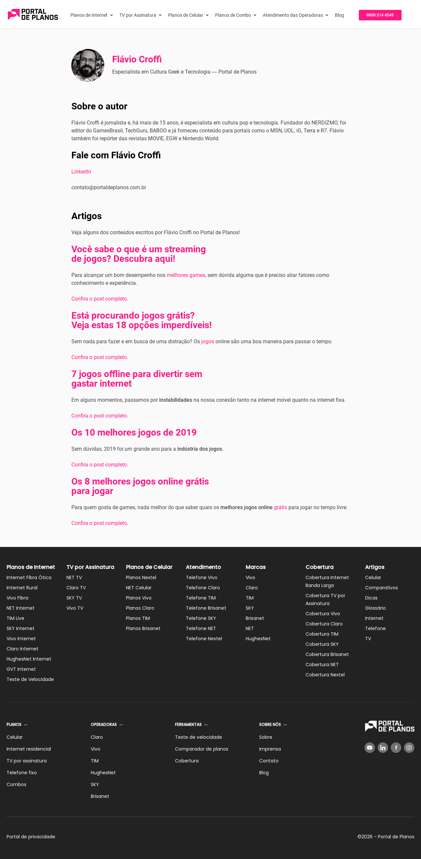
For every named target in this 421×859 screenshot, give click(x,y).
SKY (250, 608)
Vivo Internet (21, 638)
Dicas (371, 598)
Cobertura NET (322, 664)
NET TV (74, 577)
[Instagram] (409, 747)
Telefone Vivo (201, 577)
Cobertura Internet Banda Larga (327, 581)
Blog (339, 15)
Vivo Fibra (17, 598)
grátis (280, 507)
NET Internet (21, 608)
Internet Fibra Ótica (29, 577)
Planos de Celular (185, 15)
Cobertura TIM (322, 634)
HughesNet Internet (29, 659)
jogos (207, 341)
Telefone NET (201, 628)
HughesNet (258, 638)
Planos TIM (138, 618)
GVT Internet (21, 669)
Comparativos (381, 587)
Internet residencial (29, 749)
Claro (252, 587)
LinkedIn (81, 172)
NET (250, 628)
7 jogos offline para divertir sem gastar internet (136, 379)
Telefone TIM (201, 598)
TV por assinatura (27, 760)
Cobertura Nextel (325, 674)
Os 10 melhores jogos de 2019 (134, 432)
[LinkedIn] (383, 747)
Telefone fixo (22, 772)
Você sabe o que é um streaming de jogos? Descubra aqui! (138, 254)
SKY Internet (21, 628)
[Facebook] (396, 747)
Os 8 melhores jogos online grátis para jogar (140, 486)
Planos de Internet (89, 15)
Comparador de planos (201, 749)
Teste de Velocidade (30, 679)
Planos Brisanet (143, 628)
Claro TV (76, 587)
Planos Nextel (141, 577)
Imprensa (270, 749)
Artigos (374, 567)
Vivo (250, 577)
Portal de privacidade (31, 836)
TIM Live (15, 618)
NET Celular (139, 587)
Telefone (375, 628)
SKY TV (74, 598)
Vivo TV (74, 608)
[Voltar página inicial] (33, 15)
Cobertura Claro (324, 624)
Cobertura (320, 567)
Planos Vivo (139, 598)
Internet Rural (22, 587)
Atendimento (203, 567)
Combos (16, 784)
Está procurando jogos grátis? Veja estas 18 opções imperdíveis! (141, 320)
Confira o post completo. (99, 299)
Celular (373, 577)
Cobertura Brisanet (327, 654)
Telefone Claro (203, 587)
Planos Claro (140, 608)
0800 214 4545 (380, 15)
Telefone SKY (201, 618)
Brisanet (255, 618)
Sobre (265, 737)
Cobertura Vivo (323, 613)
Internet (374, 618)
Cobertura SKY (322, 644)
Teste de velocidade (198, 737)
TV (368, 638)
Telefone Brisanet (206, 608)
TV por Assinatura (137, 15)
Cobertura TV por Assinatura (325, 599)
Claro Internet (22, 648)
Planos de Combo (233, 15)
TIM (250, 598)
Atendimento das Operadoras (293, 15)
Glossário (375, 608)
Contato (269, 760)
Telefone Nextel (204, 638)
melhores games (186, 275)
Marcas (256, 567)
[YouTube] (369, 747)
